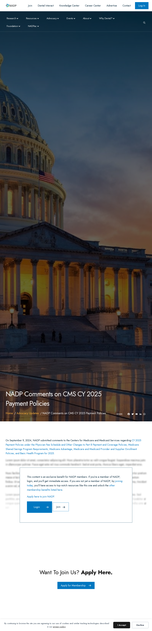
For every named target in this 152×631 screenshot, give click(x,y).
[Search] (143, 22)
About (86, 18)
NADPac (32, 26)
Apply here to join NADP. (41, 496)
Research (11, 18)
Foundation (12, 26)
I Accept (121, 625)
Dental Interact (46, 5)
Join (30, 5)
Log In (141, 5)
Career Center (93, 5)
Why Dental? (105, 18)
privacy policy (59, 626)
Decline (140, 625)
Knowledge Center (69, 5)
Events (70, 18)
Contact (127, 5)
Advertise (112, 5)
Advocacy (52, 18)
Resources (31, 18)
